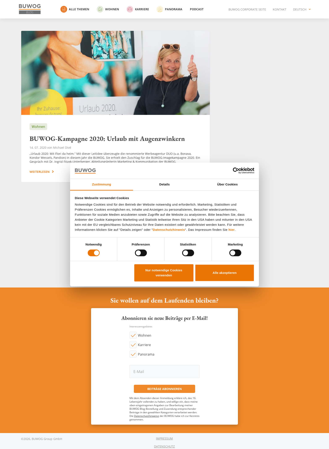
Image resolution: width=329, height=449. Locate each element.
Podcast (197, 9)
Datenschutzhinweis (169, 230)
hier (231, 230)
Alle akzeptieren (224, 272)
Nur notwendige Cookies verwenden (163, 272)
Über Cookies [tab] (227, 184)
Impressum (164, 438)
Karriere (138, 9)
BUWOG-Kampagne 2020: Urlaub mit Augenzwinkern (115, 106)
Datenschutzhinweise (146, 416)
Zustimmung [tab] (101, 184)
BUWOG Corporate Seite (247, 9)
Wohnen (108, 9)
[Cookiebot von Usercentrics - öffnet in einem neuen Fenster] (236, 171)
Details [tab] (164, 184)
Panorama (169, 9)
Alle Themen (74, 9)
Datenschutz (164, 446)
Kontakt (279, 9)
